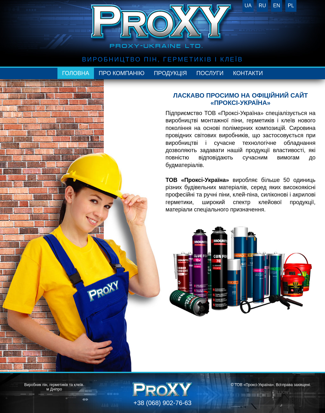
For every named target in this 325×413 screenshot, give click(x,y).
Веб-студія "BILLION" (270, 392)
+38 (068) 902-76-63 (163, 402)
